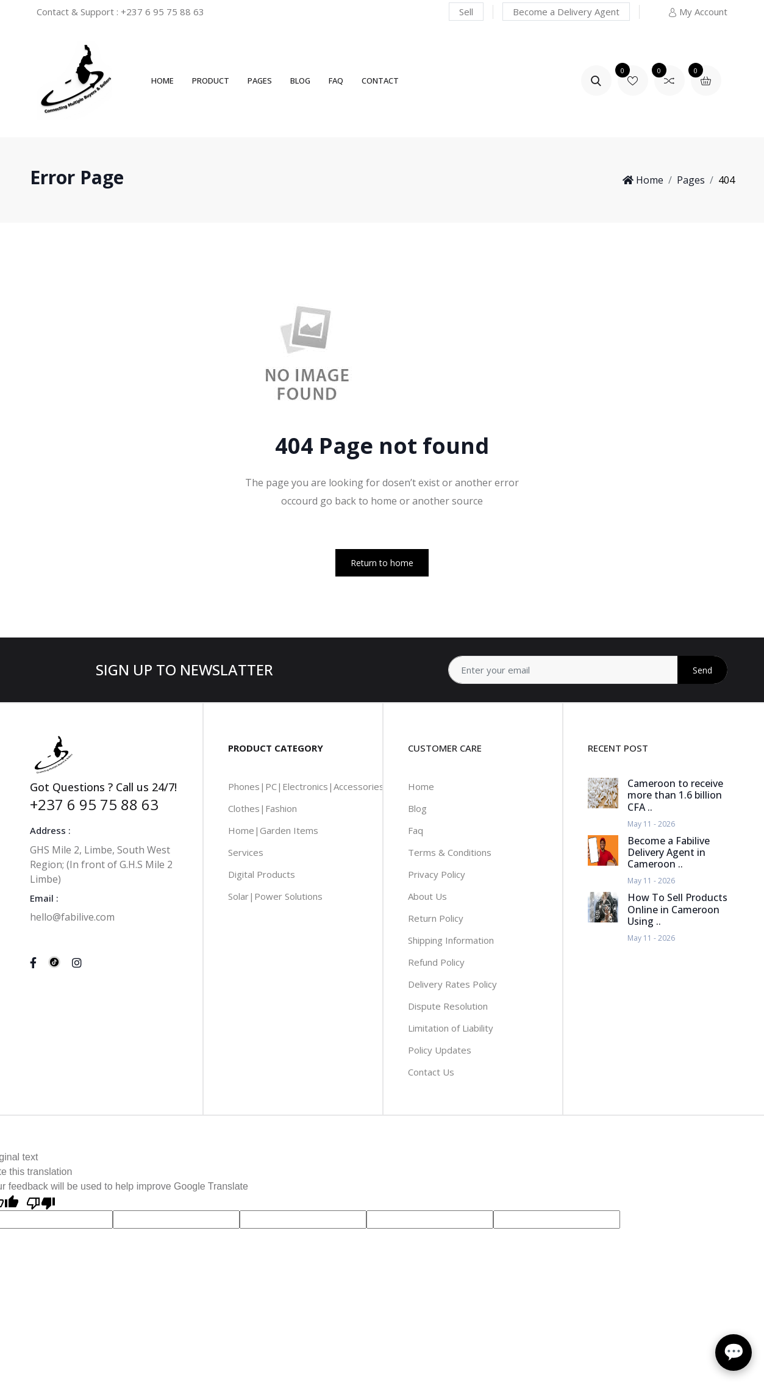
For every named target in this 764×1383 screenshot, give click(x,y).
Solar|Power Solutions (275, 896)
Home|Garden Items (273, 830)
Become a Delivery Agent (566, 11)
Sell (466, 11)
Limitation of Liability (450, 1028)
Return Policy (435, 918)
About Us (427, 896)
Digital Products (261, 874)
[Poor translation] (41, 1202)
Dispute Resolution (448, 1006)
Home (162, 80)
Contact (380, 80)
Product (210, 80)
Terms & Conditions (449, 852)
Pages (260, 80)
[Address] (587, 670)
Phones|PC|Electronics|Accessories (306, 786)
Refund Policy (436, 962)
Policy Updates (439, 1050)
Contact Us (431, 1072)
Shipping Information (451, 940)
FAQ (336, 80)
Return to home (382, 563)
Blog (300, 80)
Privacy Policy (436, 874)
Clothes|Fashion (262, 808)
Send (702, 670)
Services (245, 852)
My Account (697, 11)
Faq (415, 830)
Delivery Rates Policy (452, 984)
